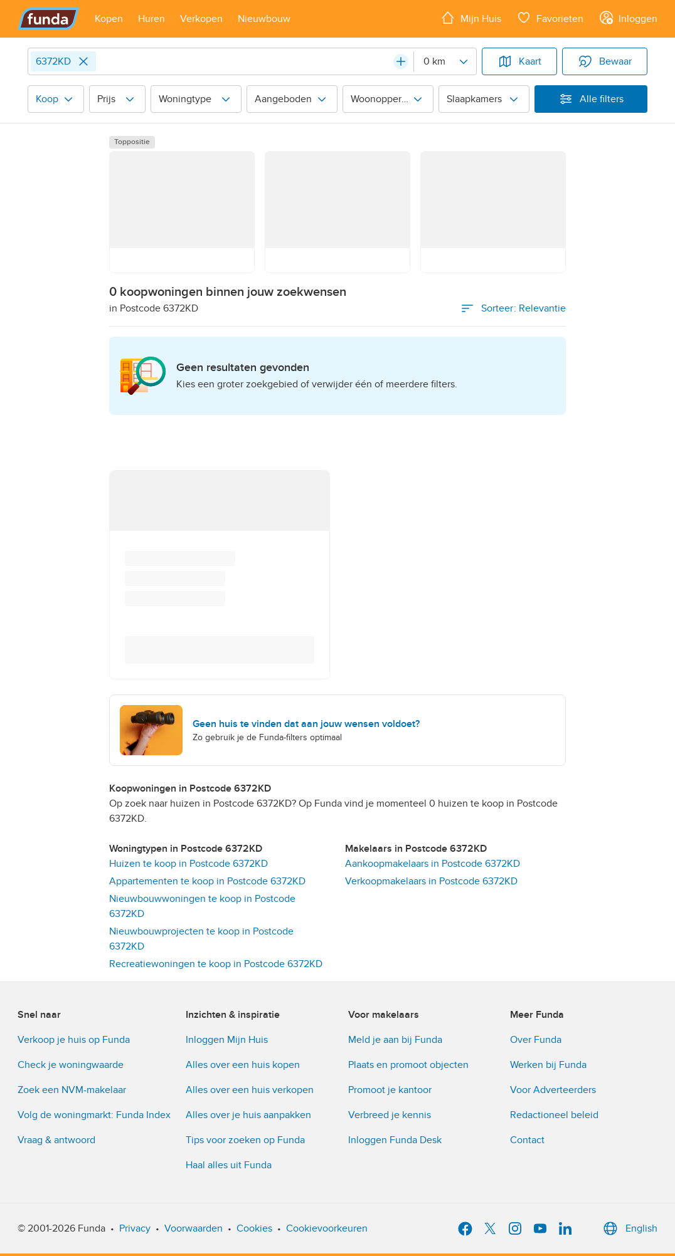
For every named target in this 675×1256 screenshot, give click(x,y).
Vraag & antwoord (56, 1140)
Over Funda (535, 1040)
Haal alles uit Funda (229, 1165)
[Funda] (49, 19)
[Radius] (444, 61)
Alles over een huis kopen (243, 1065)
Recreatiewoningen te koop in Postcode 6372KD (215, 964)
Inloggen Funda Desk (395, 1140)
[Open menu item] (109, 19)
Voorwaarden (193, 1228)
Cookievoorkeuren (327, 1228)
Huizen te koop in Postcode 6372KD (188, 863)
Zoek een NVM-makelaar (72, 1090)
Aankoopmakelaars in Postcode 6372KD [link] (432, 863)
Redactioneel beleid (554, 1115)
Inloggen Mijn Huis (227, 1040)
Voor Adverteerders (553, 1090)
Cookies (254, 1228)
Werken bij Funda (548, 1065)
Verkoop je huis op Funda (74, 1040)
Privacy (135, 1228)
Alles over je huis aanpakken (248, 1115)
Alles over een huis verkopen (250, 1090)
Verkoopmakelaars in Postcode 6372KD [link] (431, 881)
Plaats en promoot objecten (408, 1065)
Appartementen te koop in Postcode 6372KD (207, 881)
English (628, 1228)
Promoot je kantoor (390, 1090)
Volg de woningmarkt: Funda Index (94, 1115)
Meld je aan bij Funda (395, 1040)
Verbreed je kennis (389, 1115)
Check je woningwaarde (71, 1065)
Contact (527, 1140)
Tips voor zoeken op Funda (245, 1140)
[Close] (83, 61)
